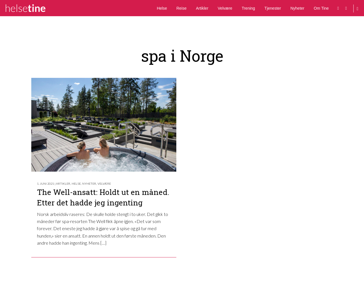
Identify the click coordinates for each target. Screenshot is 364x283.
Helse (162, 8)
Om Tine (321, 8)
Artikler (202, 8)
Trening (248, 8)
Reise (181, 8)
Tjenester (272, 8)
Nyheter (297, 8)
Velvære (225, 8)
